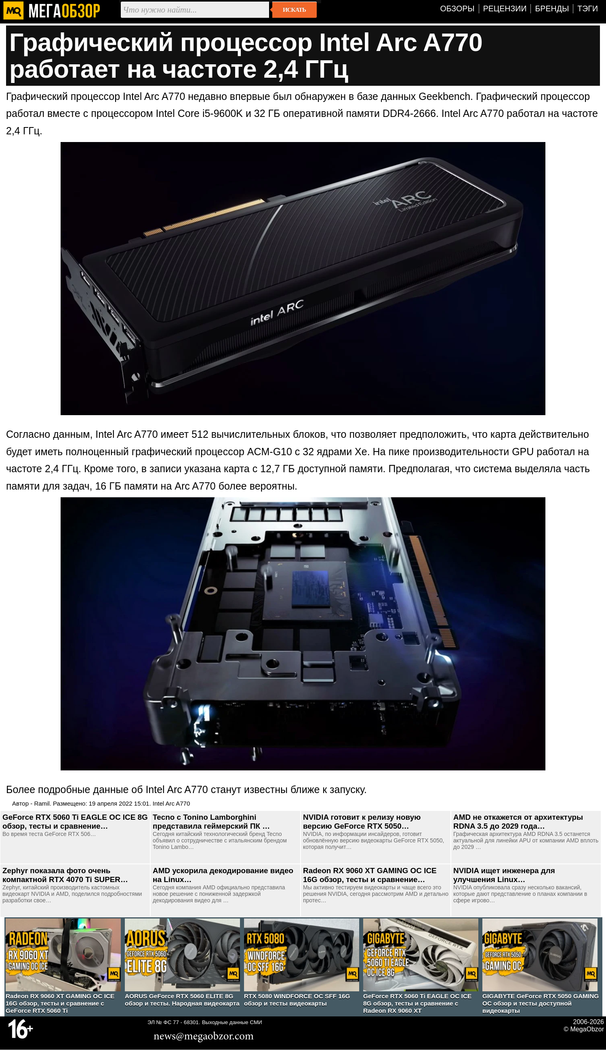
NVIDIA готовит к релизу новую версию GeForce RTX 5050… (362, 821)
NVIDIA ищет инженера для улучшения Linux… (504, 875)
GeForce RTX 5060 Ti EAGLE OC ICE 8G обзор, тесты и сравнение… (75, 821)
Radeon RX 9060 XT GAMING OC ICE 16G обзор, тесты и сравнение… (370, 875)
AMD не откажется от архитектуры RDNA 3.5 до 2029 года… (518, 821)
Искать (294, 9)
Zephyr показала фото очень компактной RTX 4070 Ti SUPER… (65, 875)
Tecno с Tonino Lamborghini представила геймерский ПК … (211, 821)
